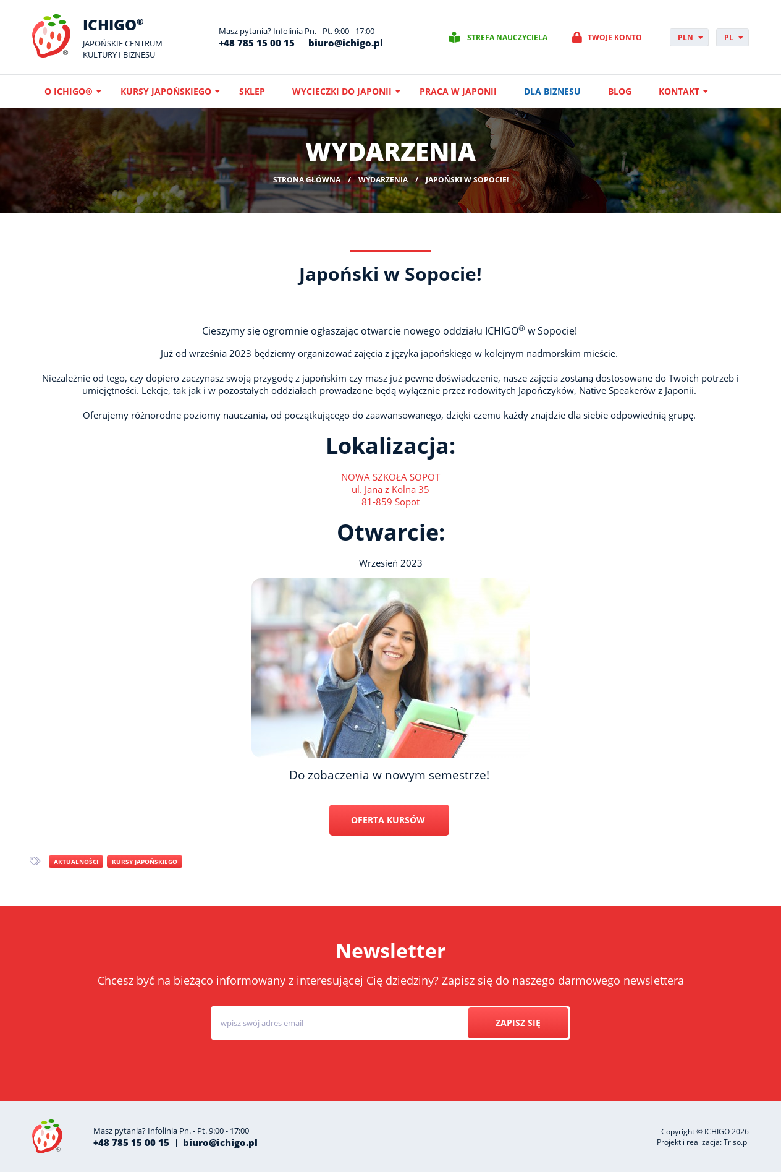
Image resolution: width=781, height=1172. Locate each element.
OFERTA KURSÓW (389, 820)
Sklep (252, 91)
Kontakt (679, 91)
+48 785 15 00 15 (257, 42)
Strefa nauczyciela (507, 37)
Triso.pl (736, 1142)
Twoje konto (615, 37)
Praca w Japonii (458, 91)
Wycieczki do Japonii (342, 91)
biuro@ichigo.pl (345, 42)
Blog (619, 91)
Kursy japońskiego (165, 91)
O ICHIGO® (68, 91)
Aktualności (76, 861)
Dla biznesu (552, 91)
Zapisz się (518, 1023)
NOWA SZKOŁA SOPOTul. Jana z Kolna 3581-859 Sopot (390, 489)
